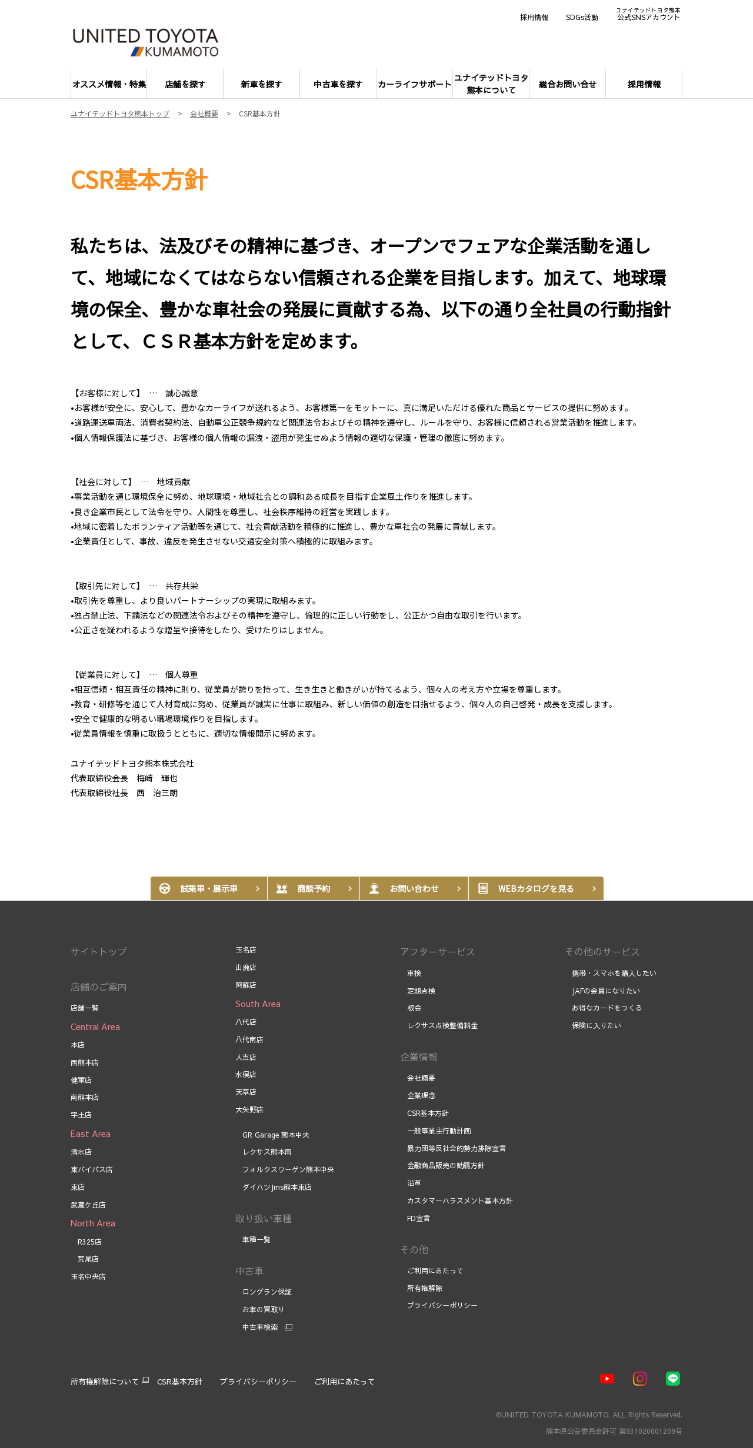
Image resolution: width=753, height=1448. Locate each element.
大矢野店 (249, 1109)
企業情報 (419, 1056)
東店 (78, 1187)
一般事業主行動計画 (435, 1130)
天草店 (245, 1091)
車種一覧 (253, 1239)
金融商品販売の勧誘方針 (442, 1165)
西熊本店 (85, 1062)
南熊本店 (85, 1097)
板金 (410, 1007)
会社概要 (417, 1077)
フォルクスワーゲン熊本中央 (284, 1169)
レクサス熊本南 (263, 1151)
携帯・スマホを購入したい (611, 973)
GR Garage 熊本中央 (273, 1134)
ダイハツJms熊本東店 (273, 1187)
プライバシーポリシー (439, 1305)
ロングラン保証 (263, 1291)
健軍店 (81, 1080)
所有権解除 (421, 1288)
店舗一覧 (85, 1007)
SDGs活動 (582, 17)
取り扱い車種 (263, 1218)
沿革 (410, 1183)
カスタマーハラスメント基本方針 (456, 1200)
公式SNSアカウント (648, 13)
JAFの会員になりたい (602, 990)
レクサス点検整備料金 (439, 1025)
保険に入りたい (593, 1025)
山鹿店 (245, 967)
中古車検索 (256, 1327)
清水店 (81, 1151)
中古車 (249, 1270)
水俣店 (245, 1074)
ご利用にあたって (432, 1270)
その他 (414, 1249)
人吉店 (245, 1057)
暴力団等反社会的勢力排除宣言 (453, 1148)
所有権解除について (105, 1381)
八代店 (245, 1021)
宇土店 (81, 1114)
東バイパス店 (92, 1169)
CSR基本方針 (424, 1113)
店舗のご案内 (99, 986)
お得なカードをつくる (603, 1007)
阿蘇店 (245, 984)
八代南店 (249, 1039)
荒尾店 (85, 1258)
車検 (410, 973)
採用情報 (534, 17)
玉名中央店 (88, 1276)
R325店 (86, 1241)
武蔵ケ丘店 (88, 1204)
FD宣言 (415, 1218)
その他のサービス (602, 951)
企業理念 (417, 1095)
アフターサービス (437, 951)
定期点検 (417, 990)
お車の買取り (260, 1309)
